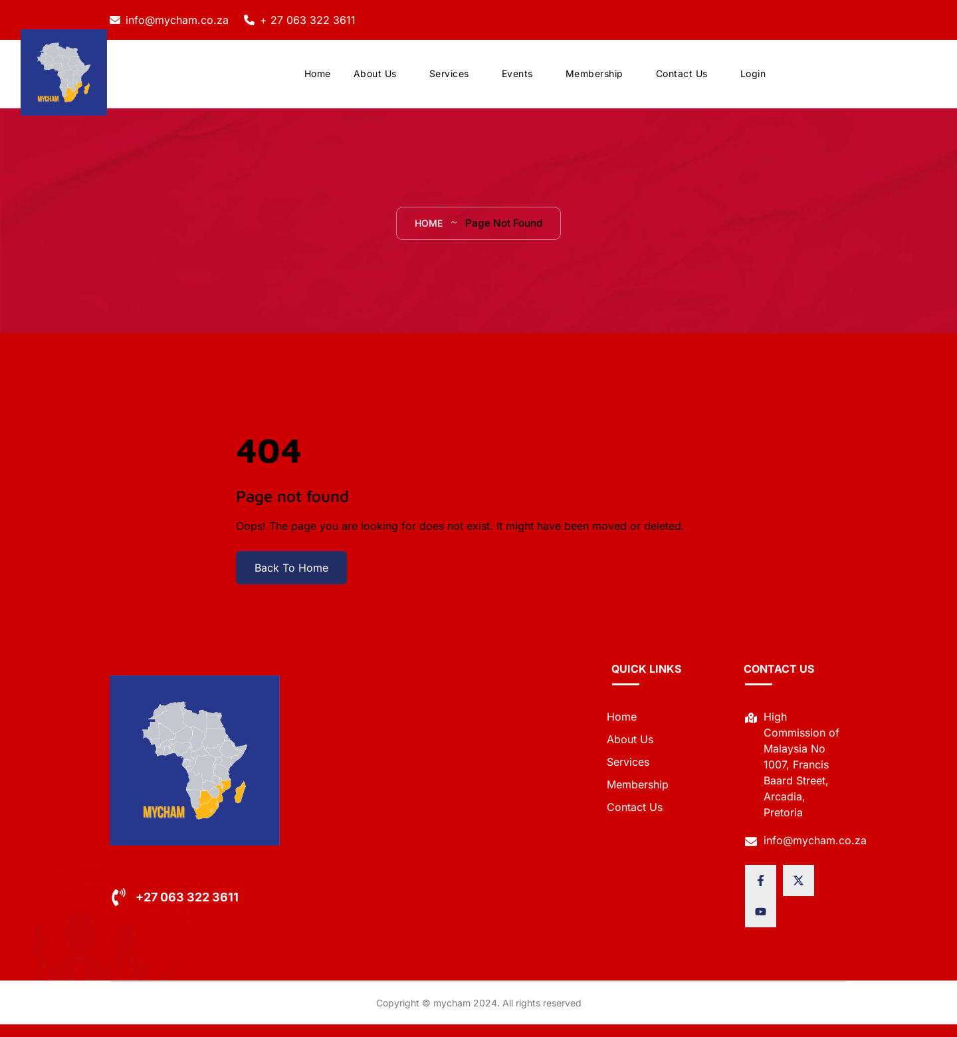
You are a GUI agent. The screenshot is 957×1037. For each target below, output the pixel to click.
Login (753, 79)
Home (317, 79)
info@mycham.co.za (177, 20)
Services (449, 79)
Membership (594, 79)
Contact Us (682, 79)
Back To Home (291, 580)
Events (517, 79)
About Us (375, 79)
